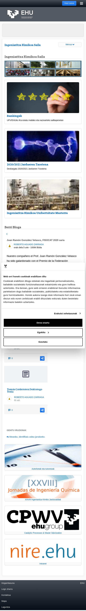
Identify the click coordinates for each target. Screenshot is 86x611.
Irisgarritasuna (8, 583)
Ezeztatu (43, 342)
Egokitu (43, 332)
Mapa (4, 601)
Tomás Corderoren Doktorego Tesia (24, 390)
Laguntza (5, 607)
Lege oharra (7, 589)
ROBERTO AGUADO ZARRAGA (29, 244)
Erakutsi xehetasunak (65, 313)
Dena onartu (43, 322)
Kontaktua (6, 595)
